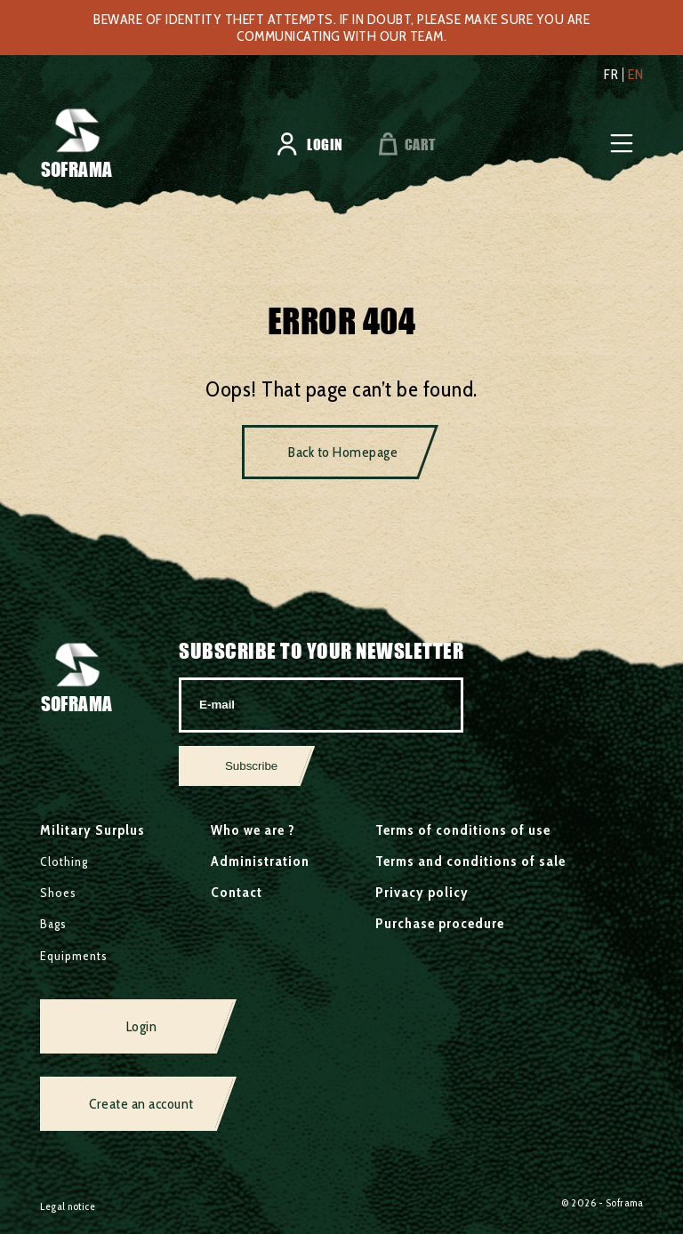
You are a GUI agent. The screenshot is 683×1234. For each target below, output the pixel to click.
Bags (53, 924)
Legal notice (67, 1206)
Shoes (58, 893)
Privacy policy (422, 892)
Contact (236, 892)
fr (611, 75)
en (635, 75)
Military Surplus (92, 829)
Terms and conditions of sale (470, 861)
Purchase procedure (439, 923)
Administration (260, 861)
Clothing (64, 861)
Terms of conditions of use (462, 829)
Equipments (74, 956)
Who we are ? (253, 829)
